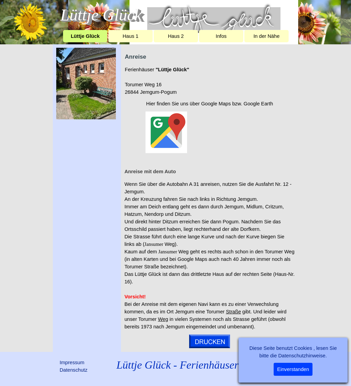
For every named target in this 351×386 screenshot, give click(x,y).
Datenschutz (73, 370)
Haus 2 (176, 36)
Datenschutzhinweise (301, 355)
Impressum (72, 362)
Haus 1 (130, 36)
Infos (221, 36)
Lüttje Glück (85, 36)
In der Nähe (267, 36)
